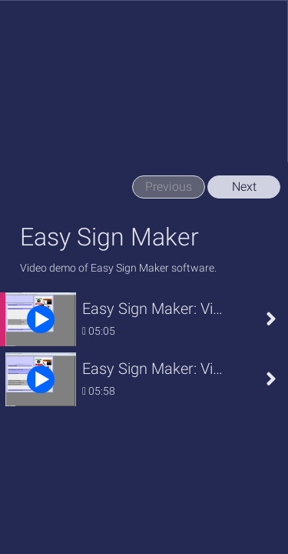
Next (244, 186)
